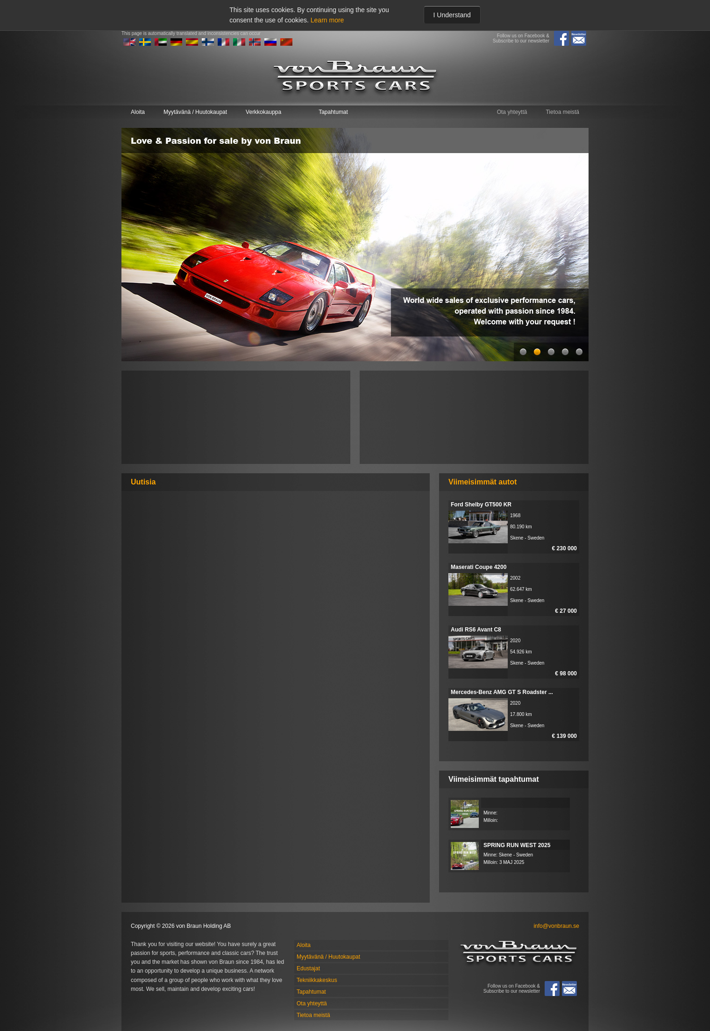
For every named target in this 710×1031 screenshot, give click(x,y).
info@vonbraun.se (556, 926)
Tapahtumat (333, 112)
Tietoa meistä (562, 112)
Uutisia (143, 482)
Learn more (327, 20)
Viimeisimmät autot (482, 482)
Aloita (138, 112)
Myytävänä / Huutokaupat (195, 112)
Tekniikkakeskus (317, 980)
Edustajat (308, 968)
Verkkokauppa (263, 112)
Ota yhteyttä (512, 112)
